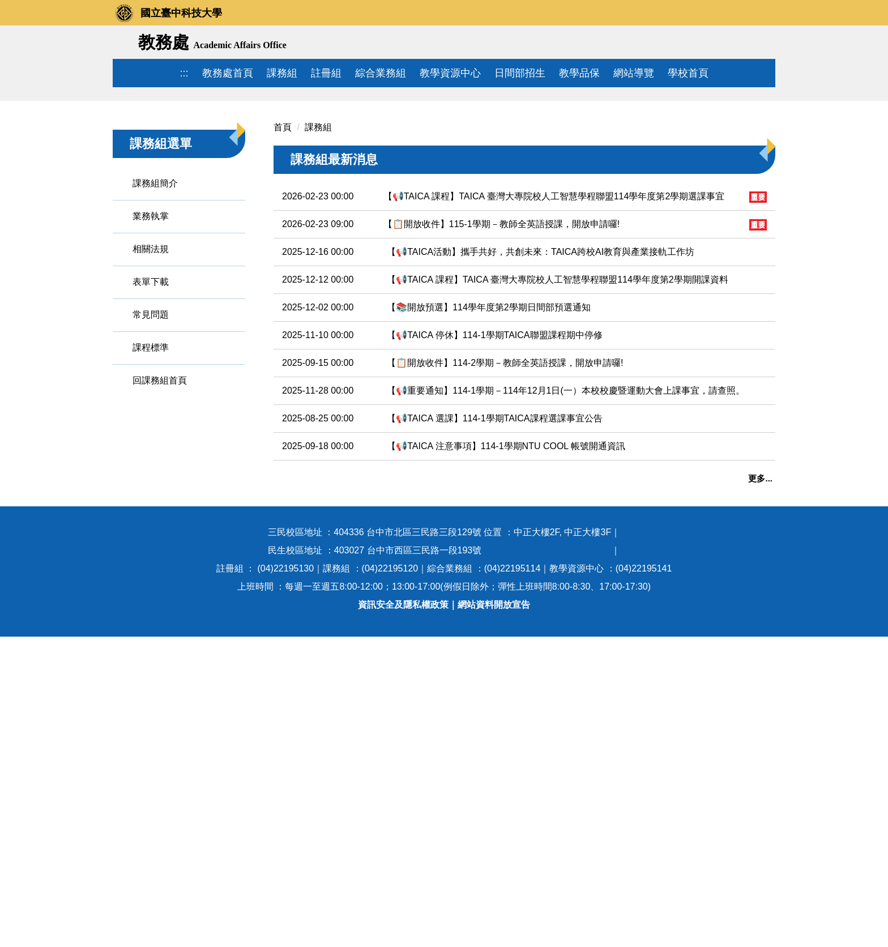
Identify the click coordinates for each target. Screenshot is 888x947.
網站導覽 (633, 73)
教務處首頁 (227, 73)
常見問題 (151, 461)
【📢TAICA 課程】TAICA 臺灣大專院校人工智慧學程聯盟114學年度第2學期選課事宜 (554, 342)
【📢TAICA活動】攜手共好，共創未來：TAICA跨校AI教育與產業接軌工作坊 (540, 398)
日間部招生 (519, 73)
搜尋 (762, 43)
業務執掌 (151, 362)
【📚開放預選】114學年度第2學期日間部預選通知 (489, 453)
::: (184, 73)
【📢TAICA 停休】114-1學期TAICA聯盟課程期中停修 (494, 481)
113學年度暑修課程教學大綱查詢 (340, 778)
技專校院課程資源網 (314, 798)
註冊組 (326, 73)
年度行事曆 (296, 682)
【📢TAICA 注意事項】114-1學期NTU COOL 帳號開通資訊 (506, 592)
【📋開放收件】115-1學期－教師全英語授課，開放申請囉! (501, 370)
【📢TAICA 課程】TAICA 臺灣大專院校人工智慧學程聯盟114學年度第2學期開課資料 (557, 425)
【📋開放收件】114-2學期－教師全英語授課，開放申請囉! (505, 509)
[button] (127, 167)
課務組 (282, 73)
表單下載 (151, 428)
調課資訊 (292, 721)
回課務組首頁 (160, 526)
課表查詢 (292, 701)
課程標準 (151, 493)
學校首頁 (688, 73)
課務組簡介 (155, 329)
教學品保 (579, 73)
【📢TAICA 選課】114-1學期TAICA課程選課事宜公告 (494, 564)
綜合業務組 (380, 73)
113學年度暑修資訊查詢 (326, 759)
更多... (760, 624)
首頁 (283, 273)
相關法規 (151, 395)
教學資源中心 (450, 73)
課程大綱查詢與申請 (314, 740)
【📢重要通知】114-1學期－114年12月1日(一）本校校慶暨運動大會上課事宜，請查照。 (566, 536)
